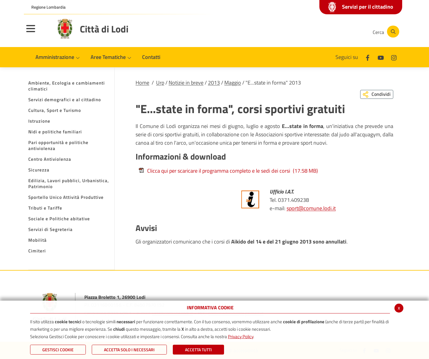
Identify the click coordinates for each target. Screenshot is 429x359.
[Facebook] (308, 31)
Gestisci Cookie (58, 349)
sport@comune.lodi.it (311, 208)
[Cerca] (385, 31)
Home (142, 83)
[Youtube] (326, 31)
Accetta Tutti (198, 349)
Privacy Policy (240, 336)
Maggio (232, 83)
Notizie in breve (186, 83)
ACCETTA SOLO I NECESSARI (129, 349)
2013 (214, 83)
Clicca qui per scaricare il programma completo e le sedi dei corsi (228, 171)
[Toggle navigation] (38, 32)
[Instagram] (344, 31)
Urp (160, 83)
